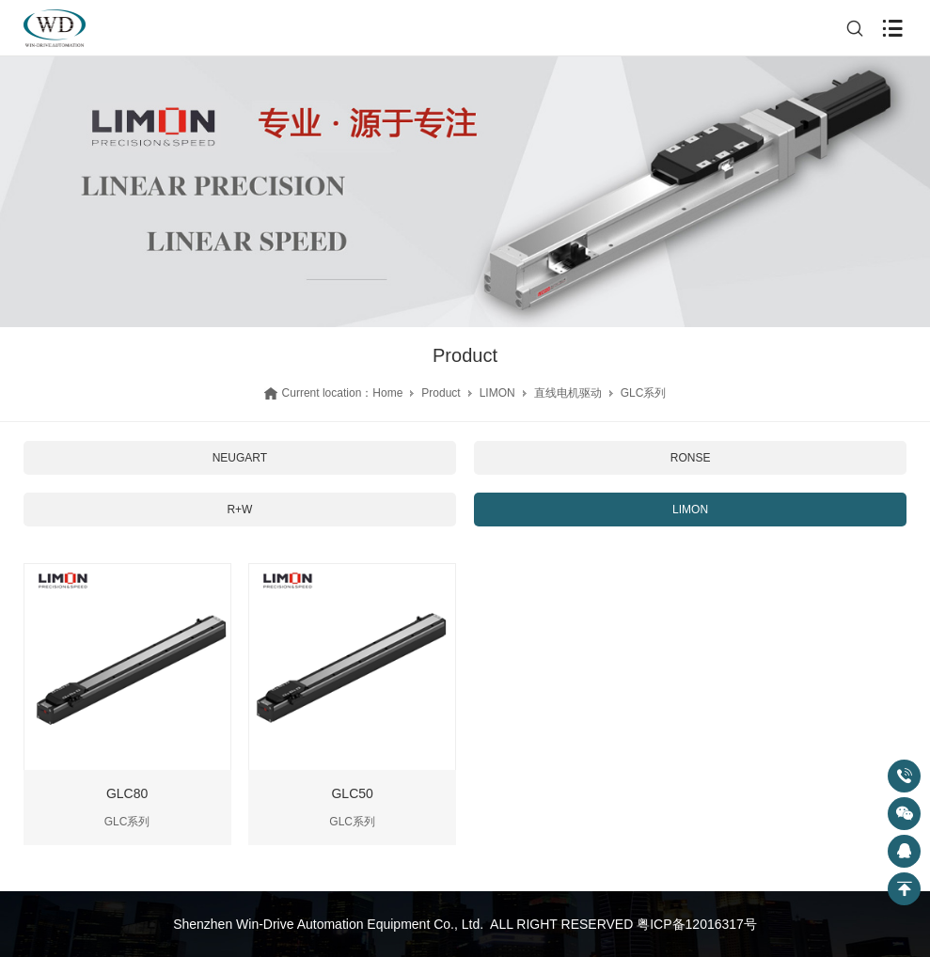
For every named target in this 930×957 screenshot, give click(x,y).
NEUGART (240, 457)
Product (440, 393)
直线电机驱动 (568, 393)
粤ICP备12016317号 (697, 924)
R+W (239, 509)
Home (387, 393)
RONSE (690, 457)
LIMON (497, 393)
